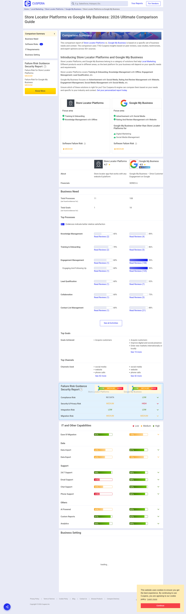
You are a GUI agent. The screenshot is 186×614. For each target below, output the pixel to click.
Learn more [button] (152, 599)
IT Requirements (32, 49)
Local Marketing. (149, 61)
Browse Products (97, 599)
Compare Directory (113, 599)
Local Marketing (37, 9)
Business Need (31, 39)
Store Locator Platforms (54, 9)
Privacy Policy (34, 599)
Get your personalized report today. (112, 90)
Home (26, 9)
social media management (128, 137)
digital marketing (123, 134)
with (81, 119)
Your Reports (137, 3)
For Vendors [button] (153, 3)
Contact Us (83, 599)
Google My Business (73, 9)
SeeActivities (111, 323)
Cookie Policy (63, 599)
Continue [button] (160, 606)
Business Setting (32, 55)
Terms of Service (49, 599)
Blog (73, 599)
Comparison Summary (35, 34)
